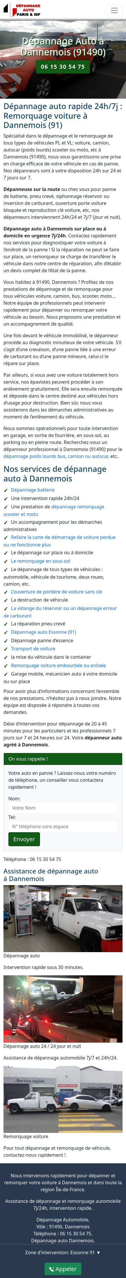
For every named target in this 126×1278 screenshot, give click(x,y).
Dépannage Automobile (62, 1219)
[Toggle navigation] (114, 10)
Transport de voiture (33, 648)
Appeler (63, 1269)
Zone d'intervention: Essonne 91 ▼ (63, 1252)
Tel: (12, 817)
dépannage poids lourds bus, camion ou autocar (55, 456)
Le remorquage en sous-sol (40, 561)
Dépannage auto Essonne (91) (43, 632)
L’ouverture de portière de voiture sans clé (56, 592)
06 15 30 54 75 (63, 67)
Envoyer (24, 839)
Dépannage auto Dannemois (62, 1240)
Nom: (14, 798)
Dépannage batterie (32, 490)
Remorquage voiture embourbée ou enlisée (58, 665)
